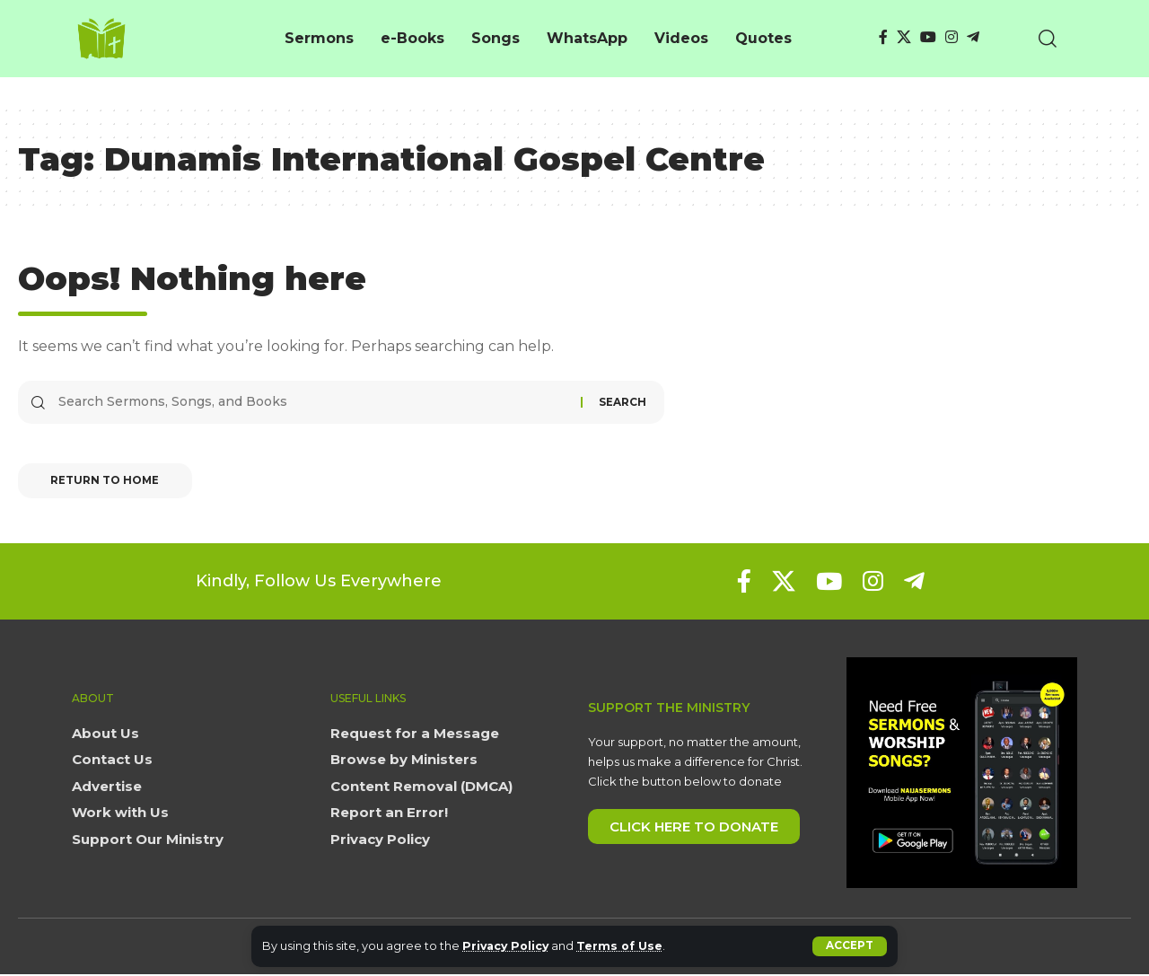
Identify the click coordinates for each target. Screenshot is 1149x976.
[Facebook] (883, 37)
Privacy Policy (507, 946)
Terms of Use (624, 946)
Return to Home (108, 482)
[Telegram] (973, 37)
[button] (849, 946)
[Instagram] (951, 37)
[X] (904, 37)
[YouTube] (928, 37)
